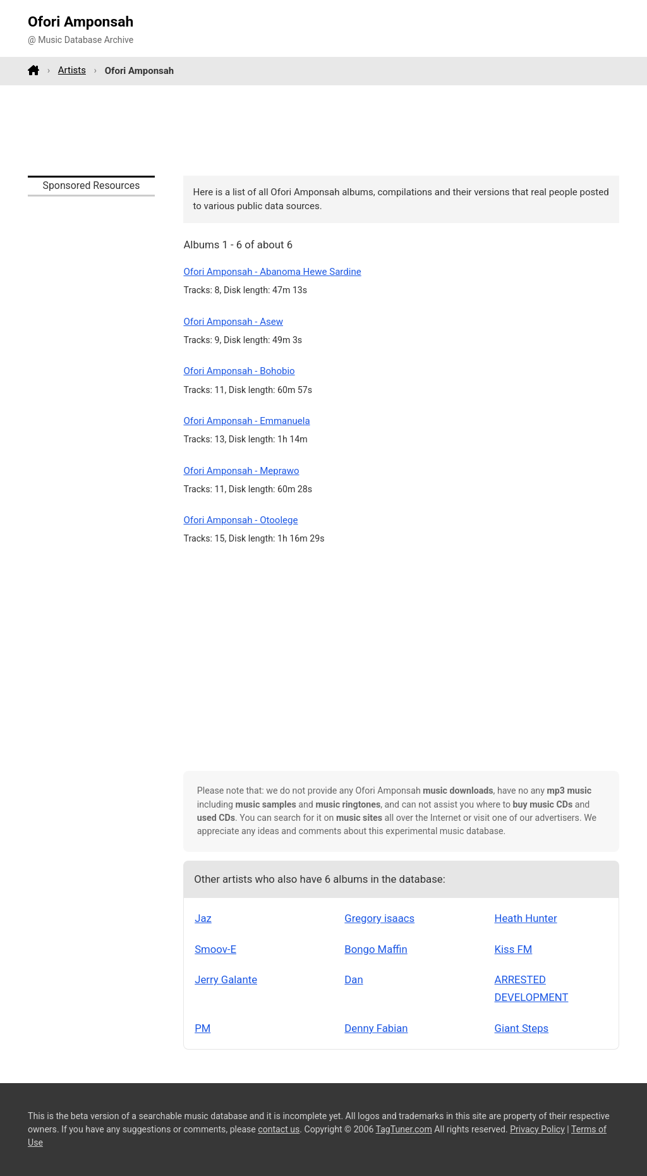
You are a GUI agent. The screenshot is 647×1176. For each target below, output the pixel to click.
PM (202, 1028)
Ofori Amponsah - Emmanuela (246, 421)
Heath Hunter (526, 918)
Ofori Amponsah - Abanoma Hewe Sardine (272, 271)
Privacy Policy (537, 1129)
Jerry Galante (226, 979)
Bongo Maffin (375, 949)
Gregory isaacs (379, 918)
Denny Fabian (376, 1028)
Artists (72, 70)
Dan (353, 979)
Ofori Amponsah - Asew (233, 321)
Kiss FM (514, 949)
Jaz (203, 918)
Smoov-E (215, 949)
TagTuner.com (404, 1129)
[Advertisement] (323, 130)
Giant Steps (522, 1028)
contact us (278, 1129)
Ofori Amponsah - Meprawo (241, 470)
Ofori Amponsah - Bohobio (238, 371)
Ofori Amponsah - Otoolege (240, 520)
